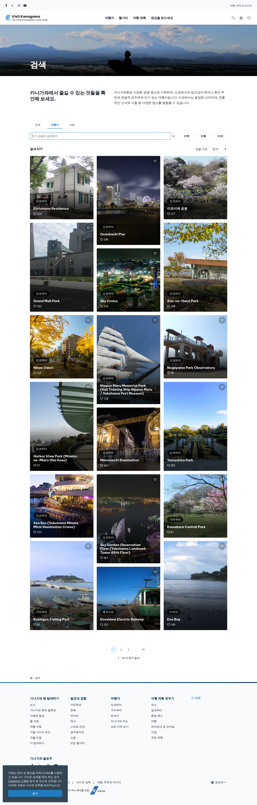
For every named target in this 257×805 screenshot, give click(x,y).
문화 (73, 710)
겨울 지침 (36, 737)
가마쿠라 (116, 710)
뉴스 (32, 705)
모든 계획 (157, 737)
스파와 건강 (77, 726)
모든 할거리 (77, 743)
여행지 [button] (109, 18)
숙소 (154, 705)
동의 (35, 793)
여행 (72, 125)
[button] (241, 18)
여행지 (55, 125)
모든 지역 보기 (120, 726)
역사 (73, 721)
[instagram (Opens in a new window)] (19, 5)
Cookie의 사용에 (18, 781)
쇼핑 (73, 737)
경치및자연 (77, 732)
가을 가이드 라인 (40, 732)
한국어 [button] (217, 782)
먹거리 (74, 716)
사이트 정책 (83, 782)
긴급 (154, 732)
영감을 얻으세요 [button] (162, 18)
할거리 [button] (123, 18)
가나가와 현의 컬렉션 (43, 710)
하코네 (115, 716)
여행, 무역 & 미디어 (241, 5)
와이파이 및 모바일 (162, 726)
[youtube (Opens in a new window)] (25, 5)
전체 (37, 125)
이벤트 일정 (37, 716)
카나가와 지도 (119, 721)
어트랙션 (75, 705)
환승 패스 (157, 716)
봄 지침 (34, 721)
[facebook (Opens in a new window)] (6, 5)
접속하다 (156, 710)
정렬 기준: (202, 149)
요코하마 (116, 705)
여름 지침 (36, 726)
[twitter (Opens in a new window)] (12, 5)
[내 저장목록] (249, 18)
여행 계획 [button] (139, 18)
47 (143, 649)
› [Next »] (150, 649)
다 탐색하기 (37, 743)
